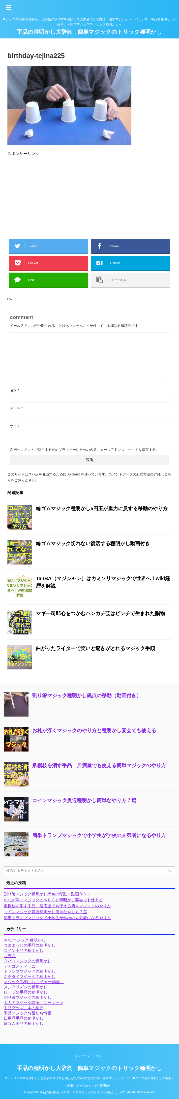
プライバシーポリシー (89, 1056)
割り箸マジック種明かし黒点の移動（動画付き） (86, 695)
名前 (14, 390)
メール (16, 408)
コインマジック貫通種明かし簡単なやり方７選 (84, 800)
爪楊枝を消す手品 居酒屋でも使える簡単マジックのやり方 (99, 765)
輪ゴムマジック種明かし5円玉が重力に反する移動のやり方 (102, 508)
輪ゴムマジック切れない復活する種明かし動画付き (93, 543)
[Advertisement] (89, 195)
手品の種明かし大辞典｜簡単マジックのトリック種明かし (89, 32)
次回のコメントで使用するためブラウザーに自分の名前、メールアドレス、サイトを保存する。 (84, 450)
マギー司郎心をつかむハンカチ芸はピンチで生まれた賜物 (100, 613)
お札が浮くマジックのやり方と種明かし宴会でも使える (94, 730)
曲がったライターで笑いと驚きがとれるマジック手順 (95, 648)
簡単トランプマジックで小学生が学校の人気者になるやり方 (99, 835)
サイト (15, 426)
